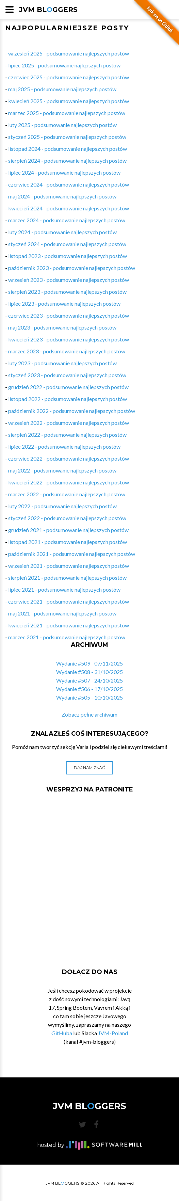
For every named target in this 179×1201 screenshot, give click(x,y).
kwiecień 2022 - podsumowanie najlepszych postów (68, 482)
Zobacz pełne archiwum (89, 714)
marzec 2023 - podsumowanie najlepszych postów (66, 351)
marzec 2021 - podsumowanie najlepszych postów (66, 637)
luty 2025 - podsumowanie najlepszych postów (62, 125)
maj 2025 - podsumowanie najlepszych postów (62, 89)
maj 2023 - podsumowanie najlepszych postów (62, 327)
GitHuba (61, 1033)
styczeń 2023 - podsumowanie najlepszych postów (67, 375)
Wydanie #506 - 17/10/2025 (89, 689)
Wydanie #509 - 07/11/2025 (89, 663)
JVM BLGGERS (48, 9)
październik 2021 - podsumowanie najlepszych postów (71, 553)
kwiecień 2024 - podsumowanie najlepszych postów (68, 208)
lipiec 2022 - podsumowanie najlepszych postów (64, 446)
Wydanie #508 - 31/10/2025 (89, 672)
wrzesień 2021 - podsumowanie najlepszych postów (68, 565)
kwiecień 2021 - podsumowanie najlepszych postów (68, 625)
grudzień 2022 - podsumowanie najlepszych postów (68, 387)
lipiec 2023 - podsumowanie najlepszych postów (64, 303)
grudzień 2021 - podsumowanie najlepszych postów (68, 530)
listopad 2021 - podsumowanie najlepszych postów (67, 542)
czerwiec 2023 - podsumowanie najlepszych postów (68, 315)
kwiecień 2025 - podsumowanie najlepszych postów (68, 101)
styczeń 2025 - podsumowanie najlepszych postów (67, 136)
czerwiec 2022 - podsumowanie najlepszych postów (68, 458)
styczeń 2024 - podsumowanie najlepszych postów (67, 244)
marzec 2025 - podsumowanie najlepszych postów (66, 113)
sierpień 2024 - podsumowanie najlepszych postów (67, 160)
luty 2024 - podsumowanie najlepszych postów (62, 232)
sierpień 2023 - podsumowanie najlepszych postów (67, 291)
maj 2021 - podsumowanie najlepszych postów (62, 613)
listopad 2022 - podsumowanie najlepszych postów (67, 399)
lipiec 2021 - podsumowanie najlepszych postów (64, 589)
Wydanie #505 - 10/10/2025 (89, 697)
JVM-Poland (113, 1033)
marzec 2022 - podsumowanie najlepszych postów (66, 494)
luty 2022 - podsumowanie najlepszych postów (62, 506)
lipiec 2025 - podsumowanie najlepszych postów (64, 65)
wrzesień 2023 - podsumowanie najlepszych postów (68, 279)
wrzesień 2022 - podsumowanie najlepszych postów (68, 422)
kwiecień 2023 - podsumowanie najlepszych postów (68, 339)
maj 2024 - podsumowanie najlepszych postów (62, 196)
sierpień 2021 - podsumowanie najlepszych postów (67, 577)
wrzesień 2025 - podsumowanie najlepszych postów (68, 53)
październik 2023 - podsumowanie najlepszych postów (71, 268)
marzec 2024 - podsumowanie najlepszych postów (66, 220)
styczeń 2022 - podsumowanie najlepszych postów (67, 518)
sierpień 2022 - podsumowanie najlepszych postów (67, 434)
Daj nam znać (89, 767)
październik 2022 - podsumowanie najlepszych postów (71, 410)
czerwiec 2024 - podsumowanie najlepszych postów (68, 184)
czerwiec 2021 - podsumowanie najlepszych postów (68, 601)
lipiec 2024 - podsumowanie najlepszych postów (64, 172)
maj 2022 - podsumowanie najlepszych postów (62, 470)
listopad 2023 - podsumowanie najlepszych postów (67, 256)
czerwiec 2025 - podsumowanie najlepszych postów (68, 77)
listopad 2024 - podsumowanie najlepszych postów (67, 148)
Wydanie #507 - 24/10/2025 (89, 680)
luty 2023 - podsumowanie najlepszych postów (62, 363)
